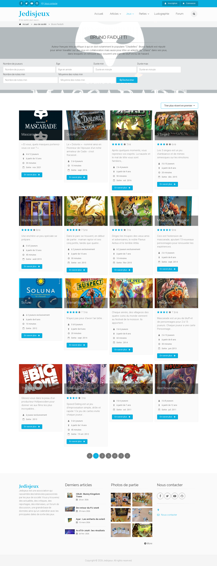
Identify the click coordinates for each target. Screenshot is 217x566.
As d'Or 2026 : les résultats (90, 530)
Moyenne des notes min (71, 74)
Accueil (98, 13)
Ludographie (161, 13)
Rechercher (127, 80)
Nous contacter (48, 3)
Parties (143, 13)
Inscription (171, 3)
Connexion (189, 3)
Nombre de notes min (14, 74)
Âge (58, 63)
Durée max (142, 63)
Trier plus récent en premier (178, 105)
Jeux (128, 13)
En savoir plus (32, 175)
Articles (114, 13)
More (148, 543)
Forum (179, 13)
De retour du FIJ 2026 (87, 508)
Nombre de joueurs (13, 63)
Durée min (99, 63)
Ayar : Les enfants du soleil (90, 519)
